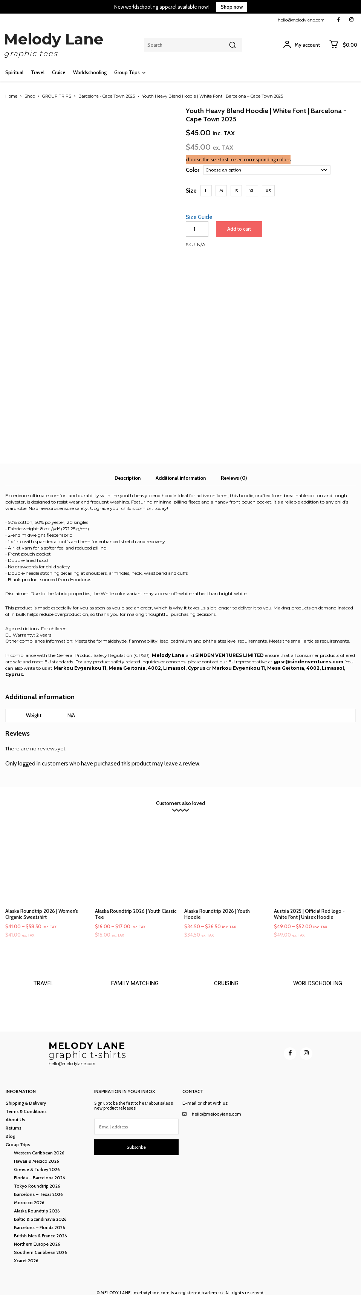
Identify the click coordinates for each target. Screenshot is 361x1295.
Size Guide (199, 217)
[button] (206, 190)
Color (192, 170)
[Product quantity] (197, 229)
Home (11, 96)
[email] (136, 1122)
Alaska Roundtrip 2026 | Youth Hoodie (217, 905)
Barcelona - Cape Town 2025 (106, 96)
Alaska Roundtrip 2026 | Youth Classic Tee (135, 905)
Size (191, 190)
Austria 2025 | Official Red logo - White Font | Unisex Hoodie (309, 905)
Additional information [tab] (181, 469)
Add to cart (238, 229)
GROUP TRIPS (56, 96)
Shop (29, 96)
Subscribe (136, 1143)
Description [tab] (128, 469)
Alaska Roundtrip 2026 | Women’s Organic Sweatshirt (41, 905)
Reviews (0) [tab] (234, 469)
